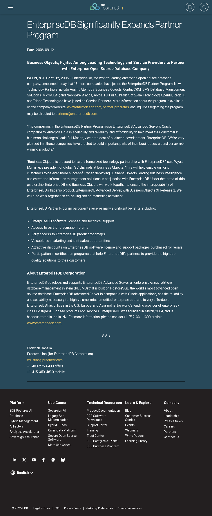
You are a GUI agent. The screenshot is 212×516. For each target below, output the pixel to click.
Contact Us (171, 437)
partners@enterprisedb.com (76, 114)
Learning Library (136, 441)
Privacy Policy (72, 508)
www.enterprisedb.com (44, 323)
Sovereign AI (57, 410)
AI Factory (17, 426)
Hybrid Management (24, 421)
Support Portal (97, 425)
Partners (170, 431)
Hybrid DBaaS (57, 425)
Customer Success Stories (138, 418)
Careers (169, 426)
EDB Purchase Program (103, 446)
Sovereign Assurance (24, 437)
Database (16, 416)
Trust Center (95, 435)
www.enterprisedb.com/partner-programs (98, 107)
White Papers (134, 435)
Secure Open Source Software (62, 437)
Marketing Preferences (99, 508)
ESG (57, 508)
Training (92, 430)
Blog (128, 410)
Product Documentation (103, 410)
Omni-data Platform (62, 430)
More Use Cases (59, 445)
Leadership (171, 416)
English (23, 472)
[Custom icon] (190, 7)
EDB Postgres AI (21, 410)
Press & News (173, 421)
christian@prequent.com (45, 360)
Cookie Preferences (130, 508)
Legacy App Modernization (58, 418)
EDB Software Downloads (96, 418)
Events (130, 425)
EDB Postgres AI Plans (102, 441)
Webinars (131, 430)
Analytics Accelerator (24, 431)
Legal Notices (41, 508)
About (168, 410)
